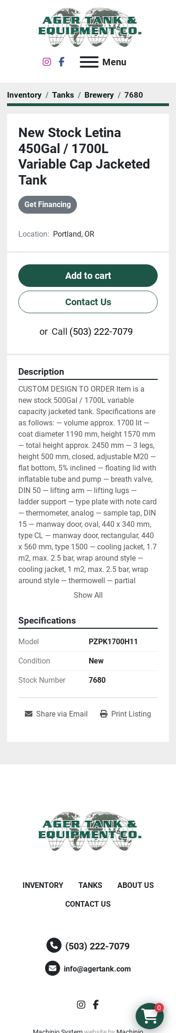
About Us (135, 885)
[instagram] (47, 62)
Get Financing (47, 204)
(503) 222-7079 (101, 331)
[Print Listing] (125, 714)
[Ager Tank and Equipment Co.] (88, 831)
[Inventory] (24, 95)
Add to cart (88, 275)
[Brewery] (99, 95)
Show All (88, 595)
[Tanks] (63, 95)
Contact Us (88, 302)
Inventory (43, 885)
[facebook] (62, 62)
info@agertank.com (97, 968)
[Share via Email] (56, 714)
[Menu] (89, 62)
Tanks (90, 885)
